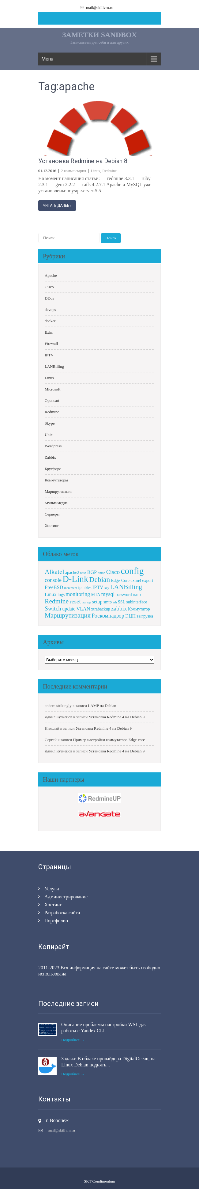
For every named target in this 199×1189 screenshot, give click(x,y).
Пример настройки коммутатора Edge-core (109, 739)
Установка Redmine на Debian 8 (82, 161)
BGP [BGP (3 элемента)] (92, 572)
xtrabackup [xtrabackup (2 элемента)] (100, 609)
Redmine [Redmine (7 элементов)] (57, 601)
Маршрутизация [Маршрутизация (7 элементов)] (68, 615)
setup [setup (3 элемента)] (97, 601)
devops (50, 309)
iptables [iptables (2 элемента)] (84, 587)
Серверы (52, 514)
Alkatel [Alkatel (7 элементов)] (54, 571)
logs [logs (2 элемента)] (61, 594)
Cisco (49, 286)
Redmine (109, 170)
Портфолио (56, 920)
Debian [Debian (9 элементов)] (99, 579)
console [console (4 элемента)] (53, 580)
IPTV (49, 355)
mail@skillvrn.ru (99, 7)
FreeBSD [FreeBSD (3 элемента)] (54, 587)
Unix (49, 434)
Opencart (52, 400)
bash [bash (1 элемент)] (83, 573)
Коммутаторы (56, 480)
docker (50, 321)
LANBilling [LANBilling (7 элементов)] (126, 587)
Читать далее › (57, 205)
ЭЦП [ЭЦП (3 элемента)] (130, 615)
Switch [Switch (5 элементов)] (53, 608)
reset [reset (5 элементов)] (75, 601)
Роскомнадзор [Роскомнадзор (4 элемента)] (108, 616)
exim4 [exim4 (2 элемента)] (135, 580)
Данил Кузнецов (58, 717)
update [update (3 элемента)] (68, 608)
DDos (49, 298)
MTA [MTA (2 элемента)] (95, 594)
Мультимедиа (56, 502)
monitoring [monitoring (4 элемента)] (78, 594)
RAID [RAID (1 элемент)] (137, 595)
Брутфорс (53, 468)
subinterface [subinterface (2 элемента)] (136, 602)
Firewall (51, 343)
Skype (50, 423)
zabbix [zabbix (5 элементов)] (119, 608)
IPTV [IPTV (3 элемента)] (97, 587)
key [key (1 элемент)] (106, 588)
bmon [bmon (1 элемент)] (101, 573)
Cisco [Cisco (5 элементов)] (113, 572)
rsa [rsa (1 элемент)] (83, 602)
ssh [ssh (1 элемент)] (115, 602)
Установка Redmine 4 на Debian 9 (116, 717)
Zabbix (50, 457)
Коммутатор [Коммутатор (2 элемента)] (139, 609)
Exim (49, 332)
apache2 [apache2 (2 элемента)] (72, 572)
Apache (51, 275)
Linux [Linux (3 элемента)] (51, 594)
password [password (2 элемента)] (124, 594)
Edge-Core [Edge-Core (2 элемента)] (120, 580)
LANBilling (54, 366)
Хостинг (52, 525)
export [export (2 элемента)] (147, 580)
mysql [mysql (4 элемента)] (108, 594)
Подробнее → (73, 1040)
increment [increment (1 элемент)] (70, 588)
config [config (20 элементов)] (132, 571)
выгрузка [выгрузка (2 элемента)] (145, 616)
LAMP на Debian (102, 705)
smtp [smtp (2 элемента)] (107, 602)
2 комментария (73, 170)
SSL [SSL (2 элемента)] (121, 602)
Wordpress (53, 446)
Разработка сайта (62, 912)
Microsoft (52, 389)
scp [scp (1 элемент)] (89, 602)
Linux (95, 170)
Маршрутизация (58, 491)
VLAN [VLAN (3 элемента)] (83, 608)
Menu (47, 59)
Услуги (51, 888)
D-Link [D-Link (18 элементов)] (75, 579)
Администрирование (66, 896)
